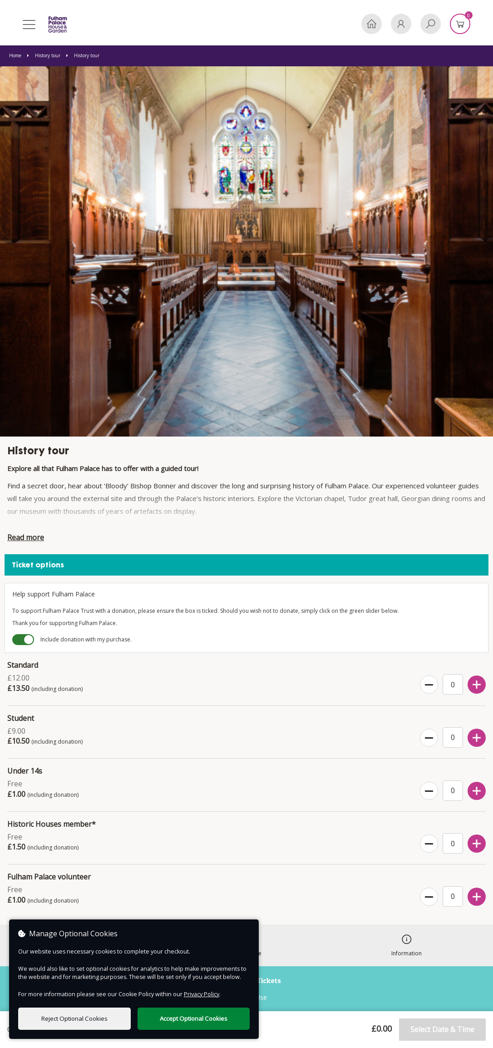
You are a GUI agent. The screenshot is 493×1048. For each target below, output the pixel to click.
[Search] (430, 24)
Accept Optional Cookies (193, 1018)
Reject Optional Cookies (74, 1018)
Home (16, 55)
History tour (44, 55)
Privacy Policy (201, 994)
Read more (25, 537)
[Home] (371, 24)
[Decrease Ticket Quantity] (429, 685)
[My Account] (401, 24)
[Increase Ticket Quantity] (477, 685)
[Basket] (460, 24)
